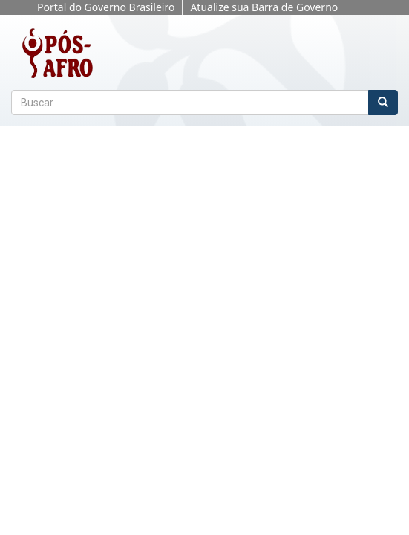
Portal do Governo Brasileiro (105, 7)
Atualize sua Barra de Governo (264, 7)
